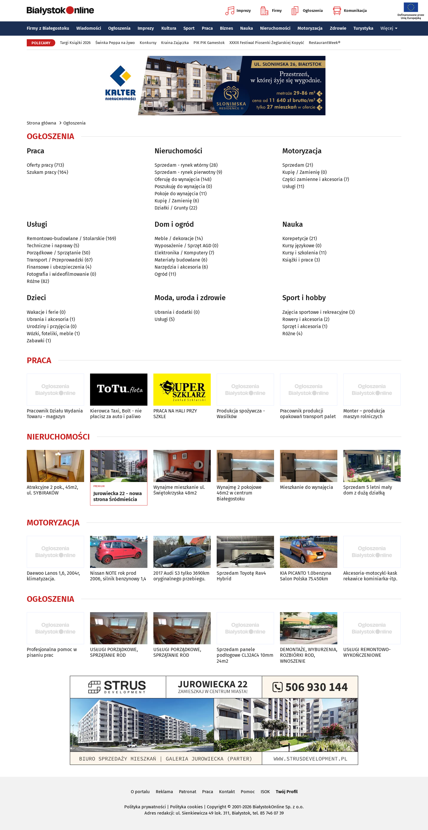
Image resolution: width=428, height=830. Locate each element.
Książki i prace (297, 260)
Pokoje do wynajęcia (176, 193)
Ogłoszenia (307, 10)
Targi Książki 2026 (75, 43)
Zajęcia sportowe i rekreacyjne (315, 312)
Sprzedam (293, 165)
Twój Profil (287, 791)
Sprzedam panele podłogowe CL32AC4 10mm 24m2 (245, 655)
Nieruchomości (275, 28)
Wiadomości (88, 28)
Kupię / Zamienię (173, 201)
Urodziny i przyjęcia (48, 326)
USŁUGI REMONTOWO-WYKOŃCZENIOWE (367, 652)
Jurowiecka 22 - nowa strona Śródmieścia (117, 497)
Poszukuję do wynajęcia (180, 186)
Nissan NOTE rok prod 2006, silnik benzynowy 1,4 (118, 576)
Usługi (289, 186)
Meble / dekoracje (174, 238)
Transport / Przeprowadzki (55, 260)
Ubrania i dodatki (174, 312)
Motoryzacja (310, 28)
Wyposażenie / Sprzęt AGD (183, 245)
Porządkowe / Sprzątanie (54, 253)
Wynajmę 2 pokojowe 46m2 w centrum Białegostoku (239, 492)
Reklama (164, 791)
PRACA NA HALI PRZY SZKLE (175, 413)
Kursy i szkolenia (300, 253)
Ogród (161, 274)
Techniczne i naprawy (50, 245)
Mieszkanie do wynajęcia (306, 487)
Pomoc (248, 791)
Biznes (226, 28)
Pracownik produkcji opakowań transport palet (308, 413)
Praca (207, 28)
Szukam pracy (41, 172)
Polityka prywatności (145, 806)
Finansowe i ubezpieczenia (55, 267)
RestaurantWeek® (324, 43)
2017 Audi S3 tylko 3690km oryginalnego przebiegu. (181, 576)
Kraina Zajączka (175, 43)
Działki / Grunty (171, 208)
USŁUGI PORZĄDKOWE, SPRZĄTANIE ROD (114, 652)
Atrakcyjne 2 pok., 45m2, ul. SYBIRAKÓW (52, 490)
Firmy (271, 10)
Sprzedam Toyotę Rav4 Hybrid (241, 576)
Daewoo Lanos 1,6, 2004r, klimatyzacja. (53, 576)
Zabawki (36, 341)
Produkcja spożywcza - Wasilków (241, 413)
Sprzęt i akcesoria (301, 326)
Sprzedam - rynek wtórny (181, 165)
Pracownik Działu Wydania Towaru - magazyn (55, 413)
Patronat (187, 791)
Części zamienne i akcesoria (312, 179)
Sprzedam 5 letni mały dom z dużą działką (367, 490)
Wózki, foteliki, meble (50, 333)
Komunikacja (350, 10)
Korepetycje (295, 238)
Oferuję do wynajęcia (177, 179)
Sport (189, 28)
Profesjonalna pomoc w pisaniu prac (52, 652)
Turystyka (363, 28)
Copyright (216, 806)
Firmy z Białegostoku (48, 28)
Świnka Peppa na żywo (115, 43)
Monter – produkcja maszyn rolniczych (364, 413)
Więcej (389, 28)
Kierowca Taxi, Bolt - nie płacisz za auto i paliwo (116, 413)
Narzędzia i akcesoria (178, 267)
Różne (33, 281)
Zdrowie (338, 28)
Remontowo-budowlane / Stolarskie (66, 238)
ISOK (265, 791)
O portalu (140, 791)
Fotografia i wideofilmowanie (58, 274)
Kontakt (227, 791)
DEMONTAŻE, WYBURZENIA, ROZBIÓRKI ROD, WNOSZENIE (308, 655)
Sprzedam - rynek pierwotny (185, 172)
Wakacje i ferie (43, 312)
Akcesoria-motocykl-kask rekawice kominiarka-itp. (370, 576)
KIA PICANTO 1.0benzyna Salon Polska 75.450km (305, 576)
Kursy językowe (298, 245)
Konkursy (148, 43)
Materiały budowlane (177, 260)
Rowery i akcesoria (302, 319)
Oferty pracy (40, 165)
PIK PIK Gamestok (209, 43)
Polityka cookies (186, 806)
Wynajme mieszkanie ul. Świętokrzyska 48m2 (179, 490)
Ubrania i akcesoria (48, 319)
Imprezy (238, 10)
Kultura (168, 28)
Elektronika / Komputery (181, 253)
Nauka (246, 28)
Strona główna (41, 123)
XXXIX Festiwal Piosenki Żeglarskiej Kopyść (266, 43)
